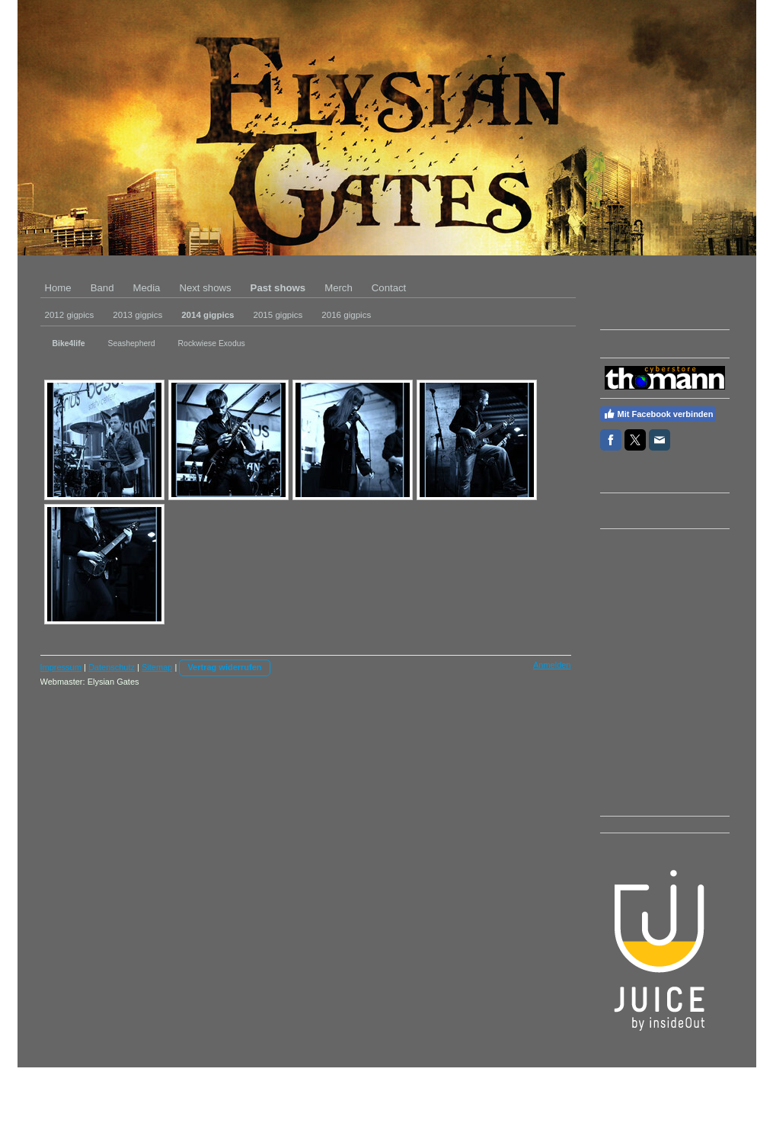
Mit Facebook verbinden (658, 414)
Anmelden (552, 664)
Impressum (60, 667)
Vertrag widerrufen (224, 667)
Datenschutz (111, 667)
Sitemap (157, 667)
